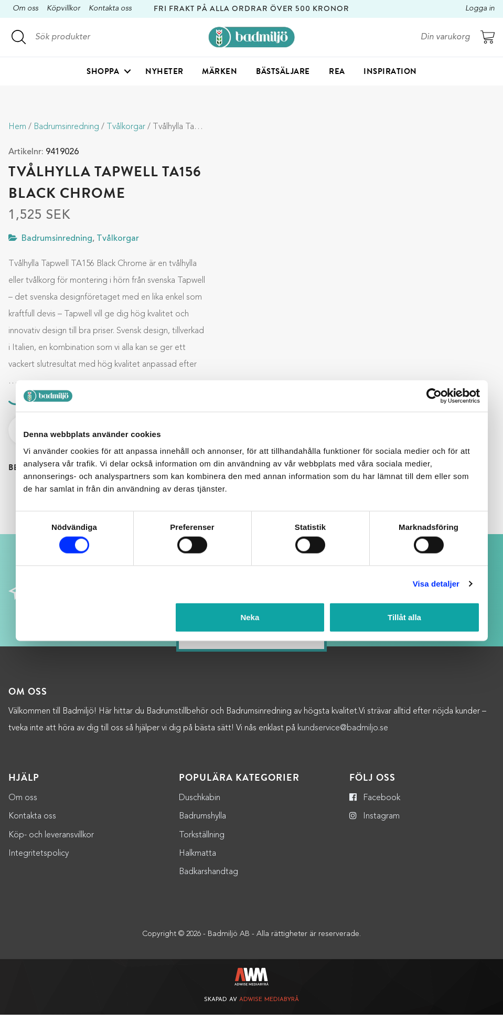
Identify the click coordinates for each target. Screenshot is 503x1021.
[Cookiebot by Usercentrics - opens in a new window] (434, 396)
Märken (219, 71)
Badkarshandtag (208, 879)
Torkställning (201, 841)
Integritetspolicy (38, 860)
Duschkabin (199, 805)
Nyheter (164, 71)
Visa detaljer (436, 583)
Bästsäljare (283, 71)
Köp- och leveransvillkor (51, 841)
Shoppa (103, 71)
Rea (337, 71)
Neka (249, 616)
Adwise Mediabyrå (269, 1006)
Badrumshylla (202, 823)
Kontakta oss (110, 9)
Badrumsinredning (66, 127)
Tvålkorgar (125, 127)
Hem (17, 127)
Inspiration (390, 71)
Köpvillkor (63, 9)
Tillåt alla (404, 616)
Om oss (25, 9)
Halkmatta (197, 860)
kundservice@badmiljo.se (342, 735)
